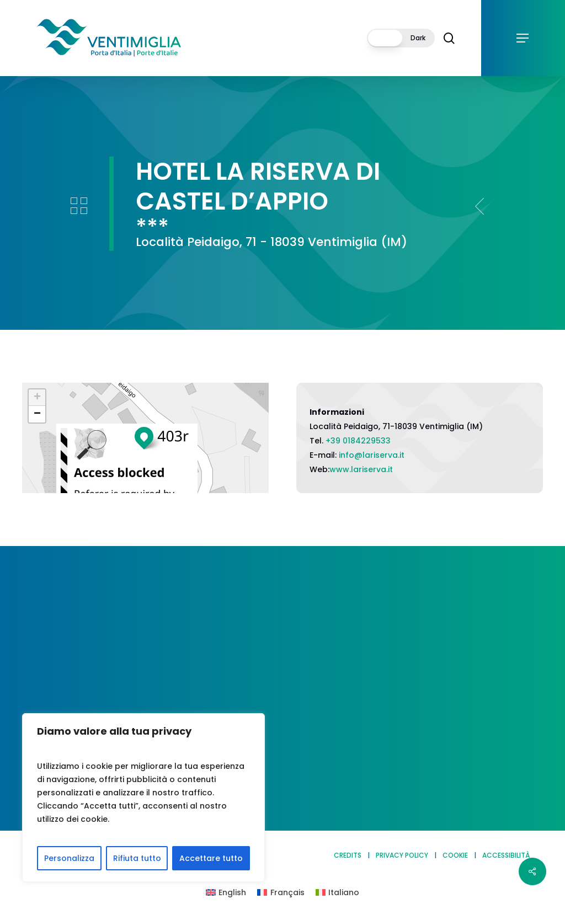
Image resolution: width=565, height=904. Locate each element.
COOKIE (455, 855)
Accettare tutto (211, 858)
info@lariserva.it (371, 455)
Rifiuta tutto (137, 858)
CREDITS (347, 855)
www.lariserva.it (361, 469)
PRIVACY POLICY (402, 855)
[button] (523, 38)
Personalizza (69, 858)
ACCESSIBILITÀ (506, 855)
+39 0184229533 (358, 440)
